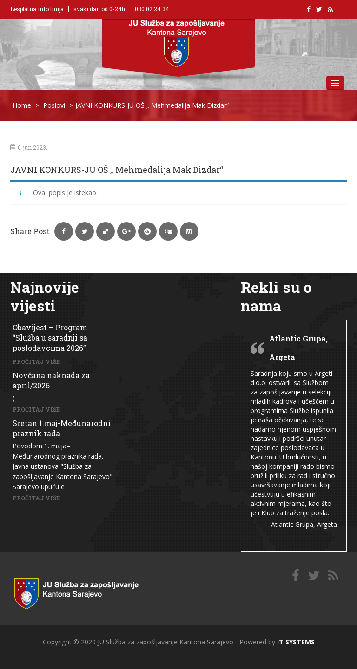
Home (22, 105)
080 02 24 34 (152, 9)
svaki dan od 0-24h (99, 9)
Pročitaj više (36, 361)
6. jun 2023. (28, 147)
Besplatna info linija (37, 9)
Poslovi (54, 105)
